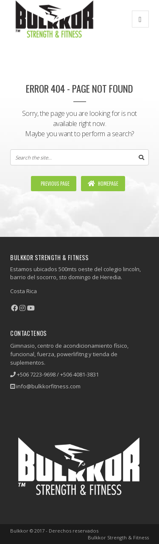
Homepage (103, 183)
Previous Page (55, 183)
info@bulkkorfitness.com (48, 386)
